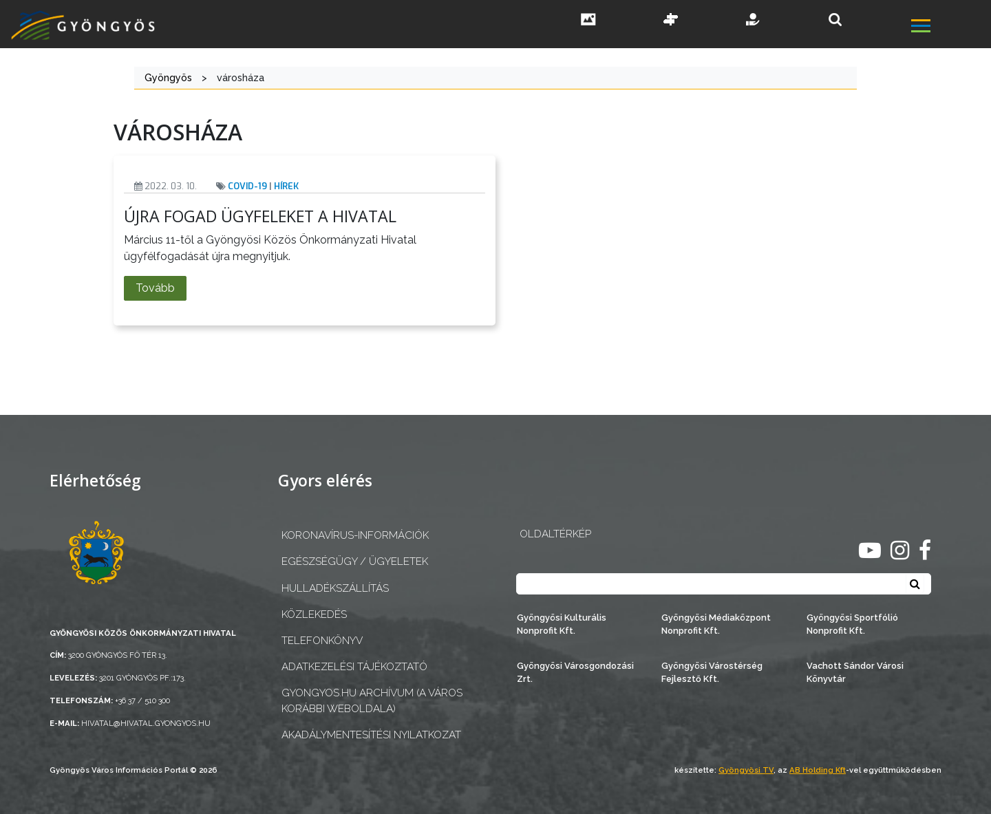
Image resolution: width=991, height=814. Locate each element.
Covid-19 (247, 186)
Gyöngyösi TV (746, 770)
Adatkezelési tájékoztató (354, 667)
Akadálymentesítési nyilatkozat (371, 735)
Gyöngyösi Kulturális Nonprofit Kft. (561, 624)
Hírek (286, 186)
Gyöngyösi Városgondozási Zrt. (575, 672)
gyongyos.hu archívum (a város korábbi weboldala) (371, 701)
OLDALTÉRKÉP (555, 534)
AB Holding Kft (817, 770)
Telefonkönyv (322, 640)
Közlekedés (314, 614)
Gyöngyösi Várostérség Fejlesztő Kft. (712, 672)
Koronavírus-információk (355, 535)
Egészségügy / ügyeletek (354, 561)
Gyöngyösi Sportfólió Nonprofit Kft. (852, 624)
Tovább (155, 287)
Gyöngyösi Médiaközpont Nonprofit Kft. (716, 624)
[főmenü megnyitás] (949, 27)
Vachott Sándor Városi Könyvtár (855, 672)
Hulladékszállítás (335, 588)
